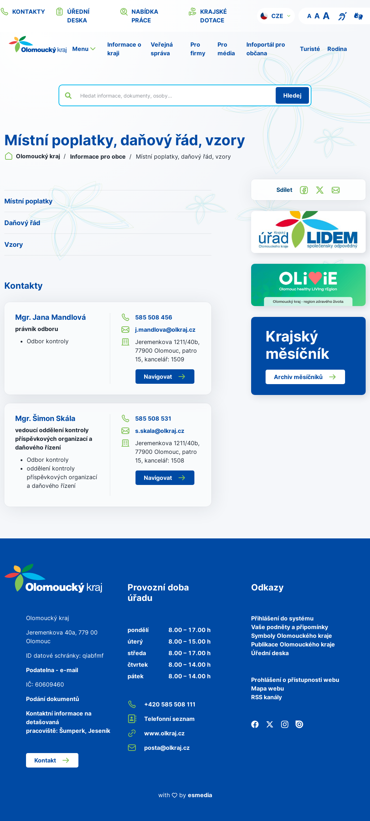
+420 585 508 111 (161, 704)
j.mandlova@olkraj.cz (158, 329)
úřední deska (72, 15)
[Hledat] (292, 95)
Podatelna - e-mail (52, 670)
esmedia (200, 795)
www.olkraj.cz (156, 733)
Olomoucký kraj (32, 156)
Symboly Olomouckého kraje (291, 635)
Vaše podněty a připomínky (289, 627)
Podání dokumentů (52, 698)
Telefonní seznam (161, 718)
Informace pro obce (98, 156)
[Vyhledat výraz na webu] (173, 95)
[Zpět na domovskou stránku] (37, 44)
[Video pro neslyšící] (358, 15)
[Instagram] (284, 723)
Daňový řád (22, 223)
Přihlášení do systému (282, 618)
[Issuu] (299, 723)
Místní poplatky (28, 201)
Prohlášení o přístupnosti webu (295, 679)
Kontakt (52, 760)
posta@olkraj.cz (159, 747)
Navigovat (165, 376)
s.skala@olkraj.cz (152, 430)
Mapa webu (267, 688)
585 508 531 (146, 418)
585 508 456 (146, 317)
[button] (276, 16)
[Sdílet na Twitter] (319, 189)
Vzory (13, 244)
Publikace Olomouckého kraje (293, 644)
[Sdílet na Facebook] (304, 189)
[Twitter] (270, 723)
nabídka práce (139, 15)
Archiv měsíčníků (305, 377)
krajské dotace (207, 15)
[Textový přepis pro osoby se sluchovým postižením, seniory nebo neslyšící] (342, 15)
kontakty (22, 11)
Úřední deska (270, 653)
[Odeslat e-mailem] (335, 189)
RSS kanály (266, 697)
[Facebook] (255, 723)
